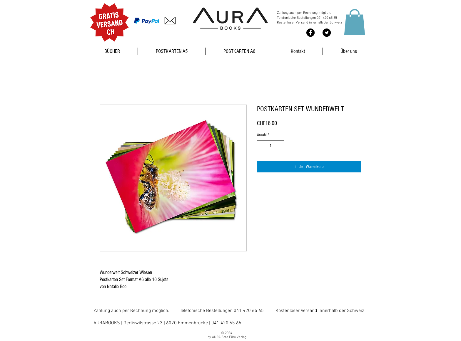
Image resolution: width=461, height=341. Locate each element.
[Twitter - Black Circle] (327, 32)
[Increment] (279, 146)
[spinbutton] (270, 146)
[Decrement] (261, 146)
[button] (354, 22)
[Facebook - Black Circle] (310, 32)
